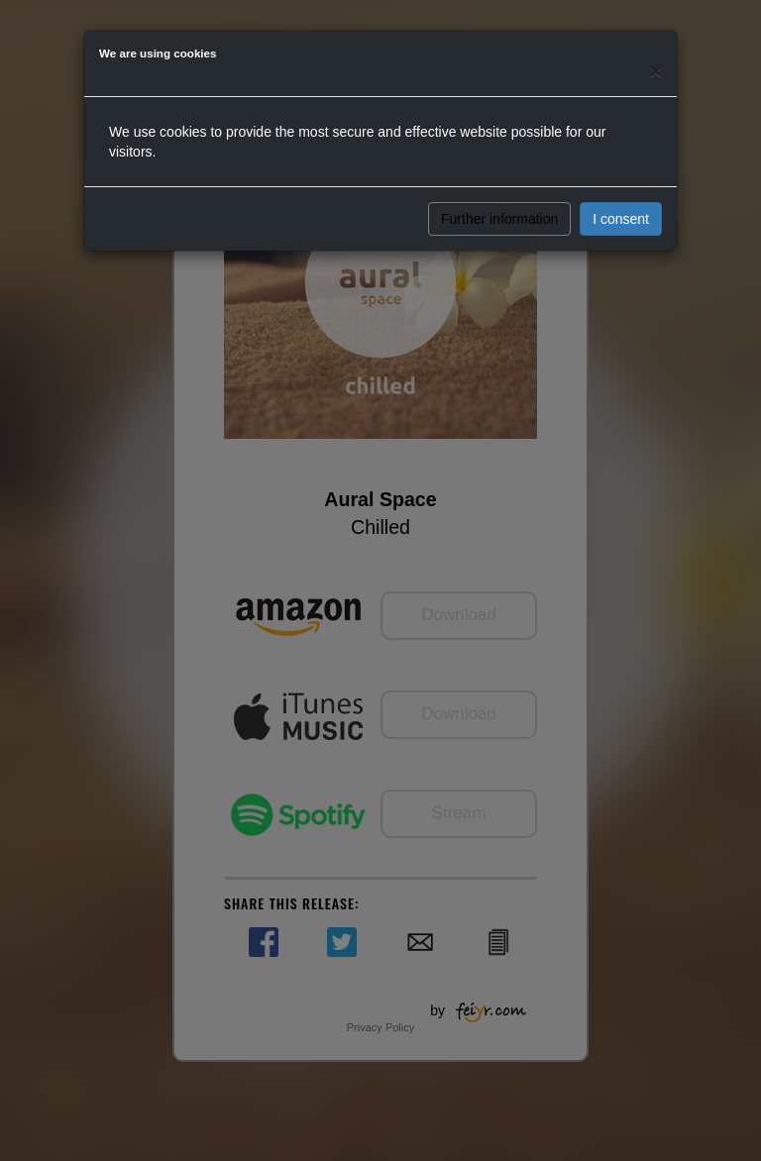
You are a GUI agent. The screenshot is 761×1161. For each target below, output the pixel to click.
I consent (621, 219)
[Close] (656, 70)
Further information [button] (499, 219)
